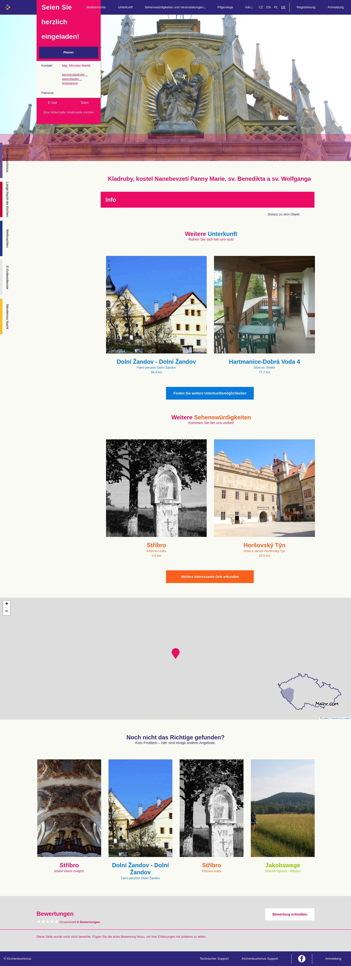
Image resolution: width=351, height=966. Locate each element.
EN (268, 7)
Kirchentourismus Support (260, 958)
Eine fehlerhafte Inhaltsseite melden (68, 112)
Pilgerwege (225, 7)
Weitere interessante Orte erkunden (210, 577)
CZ (261, 7)
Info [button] (249, 7)
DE (283, 7)
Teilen (84, 102)
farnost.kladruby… (75, 74)
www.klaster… (72, 79)
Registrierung (306, 7)
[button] (176, 653)
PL (276, 7)
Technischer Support (214, 958)
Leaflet (324, 718)
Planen (68, 52)
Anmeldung (336, 7)
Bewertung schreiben (290, 914)
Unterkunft (125, 7)
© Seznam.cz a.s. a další (340, 718)
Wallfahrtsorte (96, 7)
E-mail (52, 102)
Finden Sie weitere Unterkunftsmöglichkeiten (209, 393)
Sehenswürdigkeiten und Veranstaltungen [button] (175, 7)
